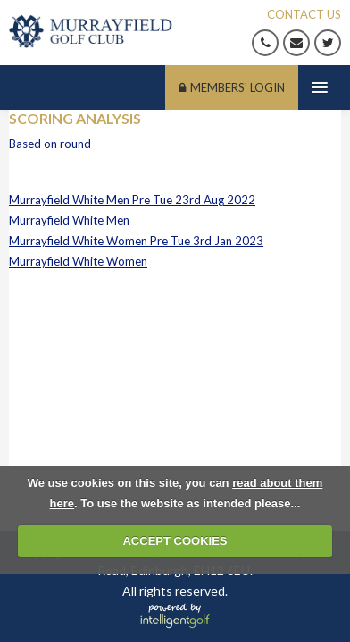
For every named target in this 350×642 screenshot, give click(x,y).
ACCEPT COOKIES (174, 540)
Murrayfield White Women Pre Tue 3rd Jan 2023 (136, 241)
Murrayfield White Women (78, 261)
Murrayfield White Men (69, 220)
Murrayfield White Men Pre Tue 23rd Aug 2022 (132, 200)
